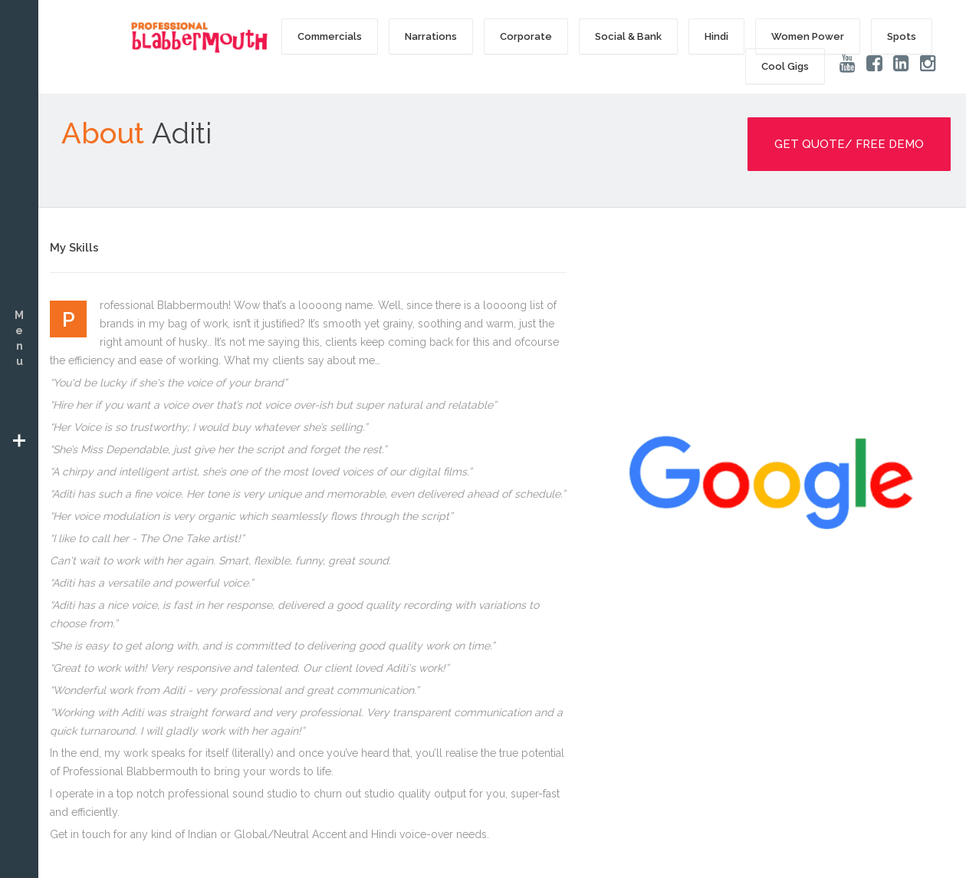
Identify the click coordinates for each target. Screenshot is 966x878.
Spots (901, 36)
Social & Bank (628, 36)
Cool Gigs (785, 66)
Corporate (526, 36)
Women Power (807, 36)
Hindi (716, 36)
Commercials (329, 36)
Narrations (431, 36)
